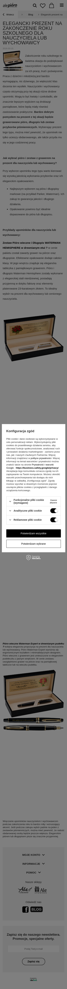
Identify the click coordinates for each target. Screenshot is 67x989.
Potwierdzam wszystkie (33, 533)
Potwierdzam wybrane (33, 543)
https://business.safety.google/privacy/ (37, 468)
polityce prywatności (41, 458)
